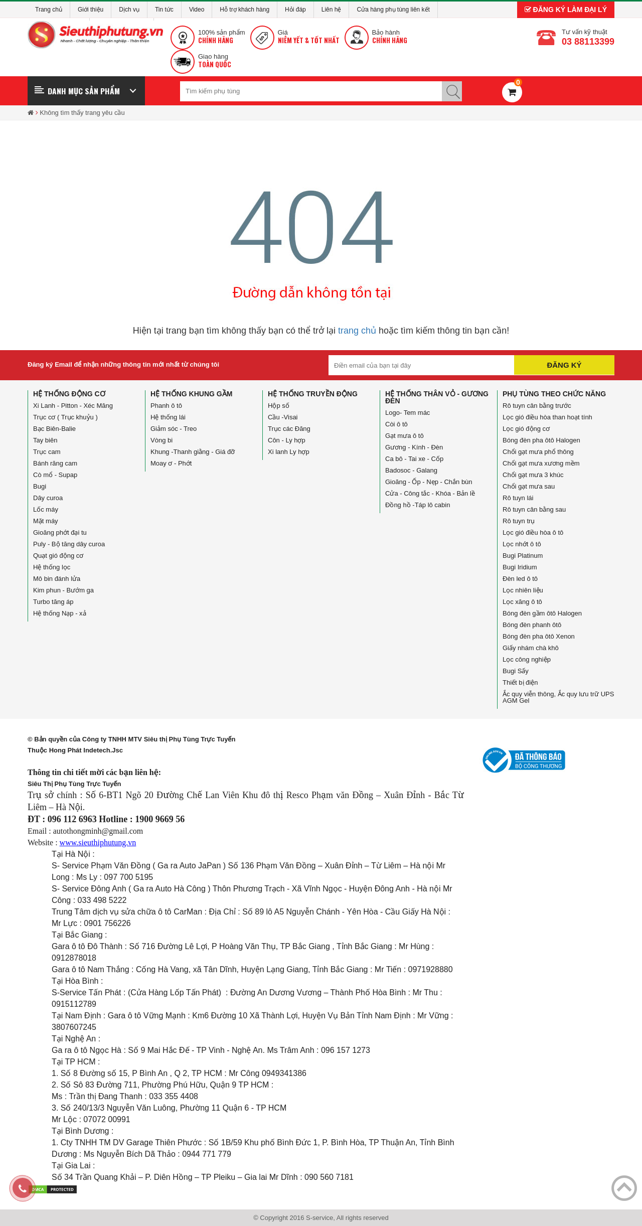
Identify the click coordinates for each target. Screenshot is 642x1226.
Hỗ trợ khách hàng (244, 9)
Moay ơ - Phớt (171, 463)
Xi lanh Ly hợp (288, 451)
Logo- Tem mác (407, 412)
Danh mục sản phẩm (84, 91)
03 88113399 (588, 41)
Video (196, 9)
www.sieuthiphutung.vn (98, 842)
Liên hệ (332, 9)
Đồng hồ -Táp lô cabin (417, 505)
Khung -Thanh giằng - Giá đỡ (192, 451)
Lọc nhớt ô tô (522, 544)
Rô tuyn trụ (519, 521)
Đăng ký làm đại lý (566, 10)
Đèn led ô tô (520, 578)
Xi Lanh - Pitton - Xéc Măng (73, 405)
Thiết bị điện (520, 682)
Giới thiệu (90, 9)
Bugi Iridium (520, 567)
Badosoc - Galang (411, 470)
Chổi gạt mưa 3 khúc (533, 475)
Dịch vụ (129, 9)
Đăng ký (564, 365)
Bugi (39, 486)
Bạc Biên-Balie (54, 428)
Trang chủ (48, 9)
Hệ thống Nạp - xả (59, 613)
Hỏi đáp (295, 9)
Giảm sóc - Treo (173, 428)
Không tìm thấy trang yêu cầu (82, 112)
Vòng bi (161, 440)
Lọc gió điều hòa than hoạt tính (547, 417)
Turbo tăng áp (53, 601)
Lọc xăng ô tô (522, 601)
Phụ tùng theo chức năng (554, 394)
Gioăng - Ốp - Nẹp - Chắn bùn (428, 482)
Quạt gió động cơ (58, 555)
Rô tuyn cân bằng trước (537, 405)
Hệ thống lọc (51, 567)
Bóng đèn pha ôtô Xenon (539, 636)
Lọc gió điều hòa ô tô (533, 532)
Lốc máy (45, 509)
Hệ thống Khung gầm (191, 394)
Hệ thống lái (168, 417)
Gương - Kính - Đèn (414, 447)
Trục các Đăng (289, 428)
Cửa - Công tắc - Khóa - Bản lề (430, 493)
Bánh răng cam (55, 463)
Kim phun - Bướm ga (63, 590)
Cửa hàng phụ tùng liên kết (393, 9)
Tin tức (164, 9)
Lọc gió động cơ (526, 428)
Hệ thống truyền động (313, 394)
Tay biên (45, 440)
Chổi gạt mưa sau (529, 486)
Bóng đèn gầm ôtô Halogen (542, 613)
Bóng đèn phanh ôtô (532, 625)
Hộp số (278, 405)
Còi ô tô (396, 424)
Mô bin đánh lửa (56, 578)
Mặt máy (45, 521)
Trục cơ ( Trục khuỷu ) (65, 417)
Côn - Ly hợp (286, 440)
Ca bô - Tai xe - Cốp (414, 459)
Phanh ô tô (166, 405)
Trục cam (46, 451)
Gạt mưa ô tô (404, 435)
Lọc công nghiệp (527, 659)
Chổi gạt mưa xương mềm (541, 463)
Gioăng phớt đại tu (60, 532)
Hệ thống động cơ (69, 394)
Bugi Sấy (516, 671)
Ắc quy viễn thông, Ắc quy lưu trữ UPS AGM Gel (558, 697)
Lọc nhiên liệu (523, 590)
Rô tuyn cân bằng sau (534, 509)
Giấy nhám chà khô (531, 648)
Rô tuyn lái (518, 498)
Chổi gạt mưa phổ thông (538, 451)
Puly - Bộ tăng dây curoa (69, 544)
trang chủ (357, 331)
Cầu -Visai (283, 417)
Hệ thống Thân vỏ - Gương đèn (437, 397)
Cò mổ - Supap (55, 475)
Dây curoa (48, 498)
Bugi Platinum (523, 555)
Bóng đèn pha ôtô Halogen (541, 440)
